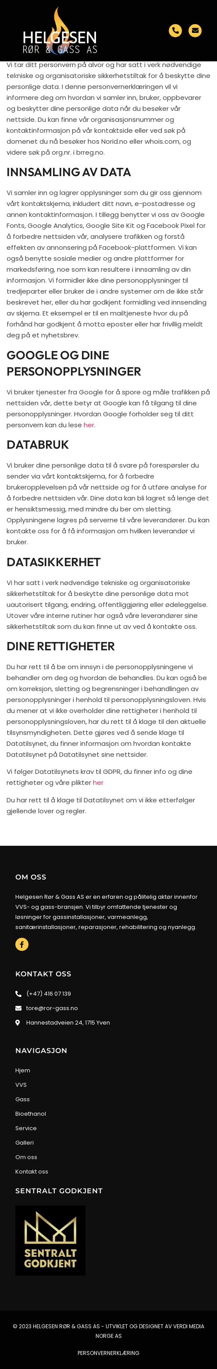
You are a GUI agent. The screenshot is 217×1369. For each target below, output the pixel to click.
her (89, 424)
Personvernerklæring (108, 1353)
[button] (15, 79)
